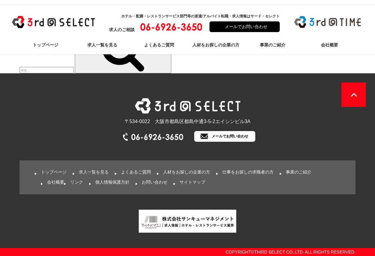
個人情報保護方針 (112, 182)
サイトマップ (192, 182)
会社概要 (329, 44)
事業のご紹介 (273, 44)
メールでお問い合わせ (246, 26)
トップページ (45, 44)
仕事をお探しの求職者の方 (248, 172)
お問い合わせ (154, 182)
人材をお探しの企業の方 (215, 44)
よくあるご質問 (159, 44)
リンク (76, 182)
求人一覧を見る (102, 44)
